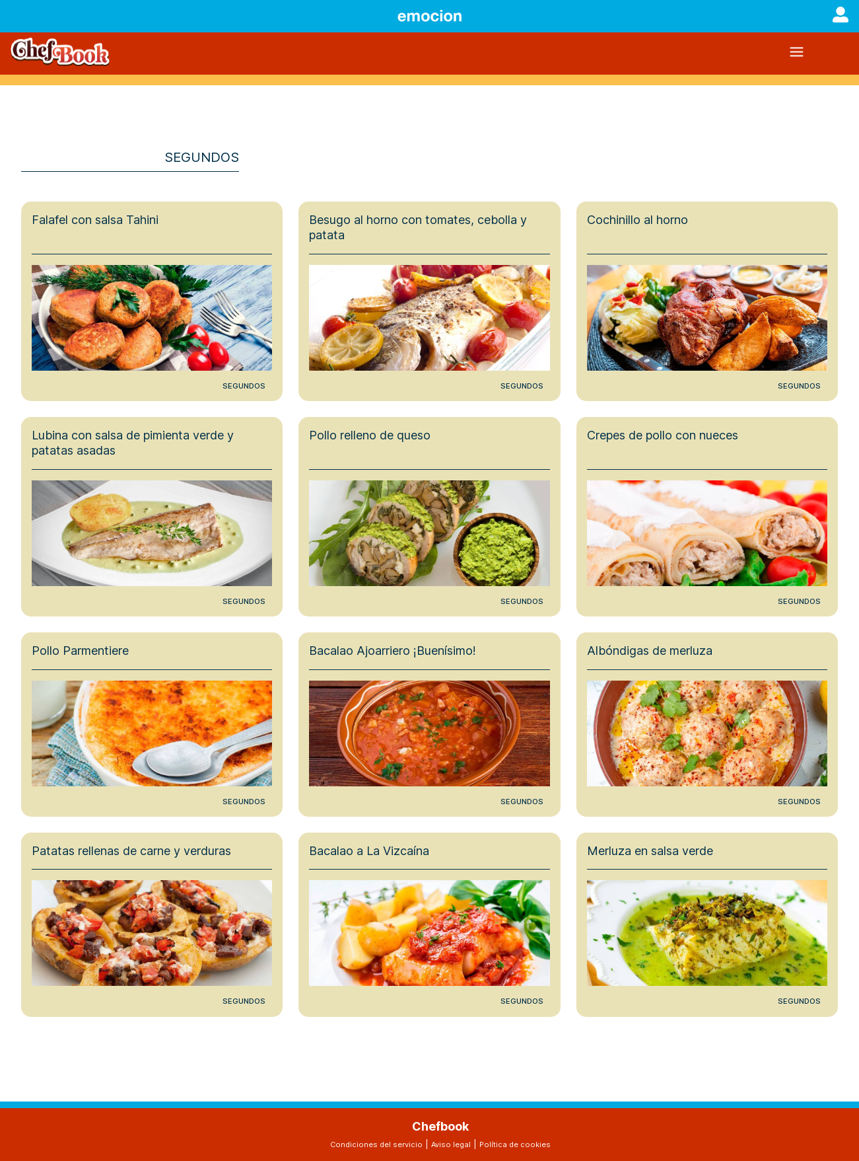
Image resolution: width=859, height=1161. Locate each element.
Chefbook (440, 1126)
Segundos (244, 386)
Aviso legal (451, 1144)
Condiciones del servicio (376, 1144)
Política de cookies (515, 1144)
